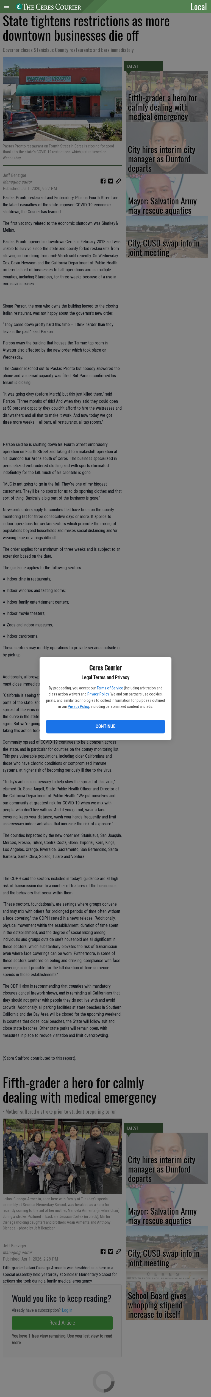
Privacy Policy (98, 694)
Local (199, 6)
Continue (105, 726)
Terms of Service (110, 688)
